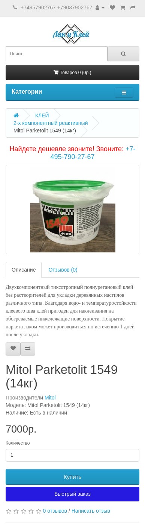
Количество (18, 443)
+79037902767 (75, 8)
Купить (72, 477)
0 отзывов (55, 511)
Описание (24, 270)
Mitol (50, 398)
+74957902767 (38, 8)
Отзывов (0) (62, 270)
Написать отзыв (91, 511)
